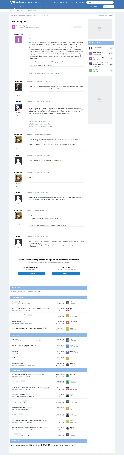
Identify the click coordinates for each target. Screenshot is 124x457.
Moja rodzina (15, 335)
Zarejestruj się (108, 6)
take (12, 291)
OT (13, 299)
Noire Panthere (73, 318)
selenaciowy (73, 370)
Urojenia (14, 353)
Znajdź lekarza (69, 2)
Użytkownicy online (31, 10)
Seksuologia (31, 408)
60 (18, 113)
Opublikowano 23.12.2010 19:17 (37, 79)
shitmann (98, 71)
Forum (12, 10)
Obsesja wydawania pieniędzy (19, 312)
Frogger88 (17, 349)
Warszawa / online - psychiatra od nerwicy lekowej (25, 341)
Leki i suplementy (80, 2)
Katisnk (16, 361)
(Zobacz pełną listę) (38, 289)
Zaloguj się (65, 271)
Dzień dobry (15, 347)
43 (18, 48)
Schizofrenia (25, 313)
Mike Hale (18, 79)
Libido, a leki (15, 407)
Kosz (29, 301)
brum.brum (17, 301)
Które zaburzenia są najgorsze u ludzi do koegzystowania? (27, 324)
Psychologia (29, 326)
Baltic (15, 291)
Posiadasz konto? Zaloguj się (93, 6)
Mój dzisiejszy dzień (98, 52)
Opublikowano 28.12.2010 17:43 (38, 234)
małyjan (98, 59)
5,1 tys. (18, 146)
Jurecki (71, 306)
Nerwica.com (33, 2)
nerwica (45, 436)
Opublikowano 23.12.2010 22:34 (38, 99)
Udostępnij (67, 26)
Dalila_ (71, 299)
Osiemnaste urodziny (17, 395)
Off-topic (28, 307)
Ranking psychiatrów (50, 6)
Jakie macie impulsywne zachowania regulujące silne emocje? (28, 419)
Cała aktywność (24, 6)
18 (43, 370)
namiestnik (18, 132)
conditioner (17, 390)
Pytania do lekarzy (58, 2)
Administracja (20, 10)
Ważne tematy (61, 6)
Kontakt (78, 449)
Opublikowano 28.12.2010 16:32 (38, 190)
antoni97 (17, 336)
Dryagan (98, 66)
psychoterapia (24, 436)
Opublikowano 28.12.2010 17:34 (38, 208)
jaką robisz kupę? (97, 69)
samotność (58, 436)
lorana (71, 324)
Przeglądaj (14, 7)
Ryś (16, 313)
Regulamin (46, 449)
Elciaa (25, 291)
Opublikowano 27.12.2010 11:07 (37, 153)
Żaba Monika (20, 291)
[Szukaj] (94, 2)
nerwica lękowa (66, 436)
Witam (28, 378)
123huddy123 (23, 26)
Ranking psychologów (36, 6)
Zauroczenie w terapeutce (19, 388)
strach (72, 436)
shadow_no (73, 359)
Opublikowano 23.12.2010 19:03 (38, 34)
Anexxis (18, 100)
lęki (52, 436)
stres (39, 436)
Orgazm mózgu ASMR (98, 57)
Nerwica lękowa (32, 342)
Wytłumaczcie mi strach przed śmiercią (22, 370)
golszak (17, 378)
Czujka (16, 342)
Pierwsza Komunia (16, 318)
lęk (54, 436)
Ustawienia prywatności (69, 449)
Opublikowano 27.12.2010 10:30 (38, 132)
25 (18, 93)
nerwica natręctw (15, 436)
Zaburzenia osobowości (32, 27)
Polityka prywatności (56, 449)
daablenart (98, 54)
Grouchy (17, 319)
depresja (33, 436)
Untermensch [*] (16, 376)
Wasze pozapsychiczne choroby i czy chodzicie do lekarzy (27, 306)
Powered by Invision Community (62, 454)
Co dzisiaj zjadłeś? (97, 47)
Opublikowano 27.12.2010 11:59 (37, 170)
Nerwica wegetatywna (17, 359)
